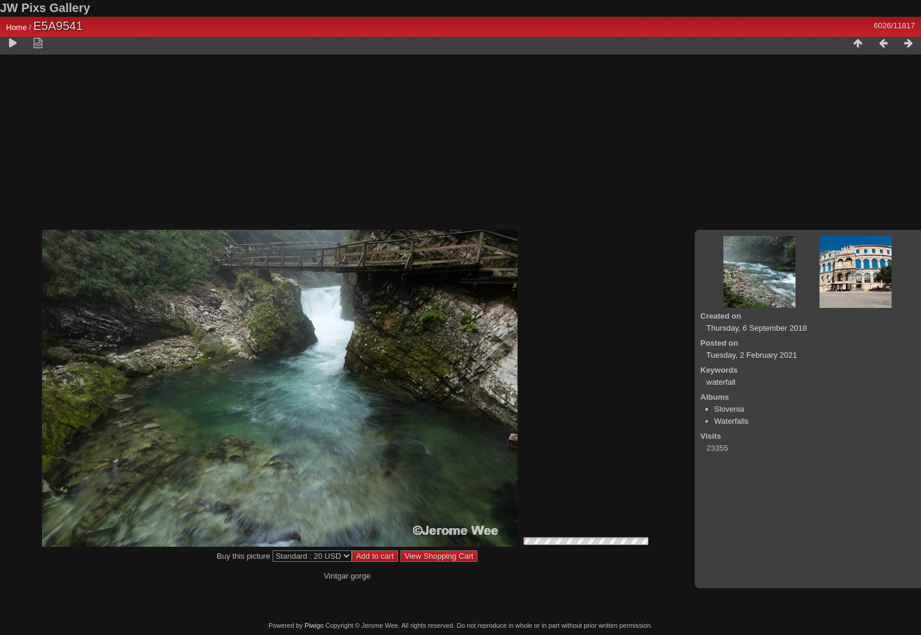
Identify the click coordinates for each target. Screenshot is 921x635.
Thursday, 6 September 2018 (757, 328)
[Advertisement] (460, 145)
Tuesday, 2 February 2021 (752, 355)
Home (16, 27)
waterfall (721, 382)
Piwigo (314, 625)
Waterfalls (731, 421)
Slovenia (729, 409)
